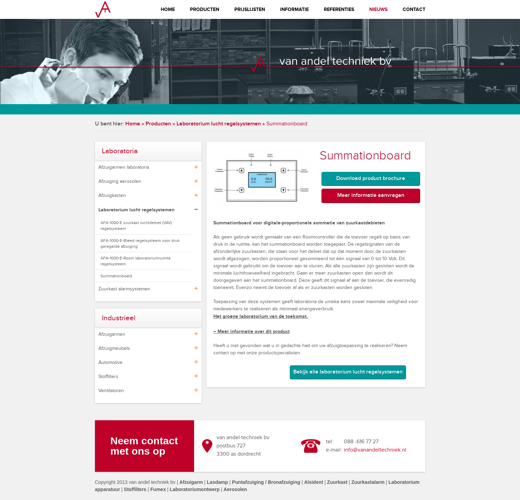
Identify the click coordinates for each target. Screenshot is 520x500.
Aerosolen (235, 489)
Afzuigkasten (112, 195)
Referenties (339, 9)
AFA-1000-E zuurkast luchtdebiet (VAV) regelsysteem (136, 225)
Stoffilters (108, 376)
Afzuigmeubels (114, 348)
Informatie (294, 9)
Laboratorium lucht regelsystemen (219, 124)
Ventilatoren (111, 390)
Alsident (313, 482)
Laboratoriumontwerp (195, 489)
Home (168, 9)
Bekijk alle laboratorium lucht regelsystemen (348, 372)
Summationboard (116, 276)
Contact (414, 9)
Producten (204, 9)
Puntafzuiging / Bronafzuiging (266, 482)
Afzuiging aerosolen (119, 181)
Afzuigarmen (111, 334)
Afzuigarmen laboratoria (123, 167)
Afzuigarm (191, 482)
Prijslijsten (249, 9)
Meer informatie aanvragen (370, 195)
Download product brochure (370, 178)
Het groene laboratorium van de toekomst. (260, 316)
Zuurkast (337, 482)
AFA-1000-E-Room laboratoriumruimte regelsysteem (135, 261)
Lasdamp (217, 482)
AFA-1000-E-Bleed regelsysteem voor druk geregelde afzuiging (140, 243)
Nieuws (378, 9)
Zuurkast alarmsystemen (124, 289)
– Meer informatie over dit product (251, 331)
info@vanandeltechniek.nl (375, 450)
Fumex (158, 489)
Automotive (110, 362)
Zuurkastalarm (367, 482)
